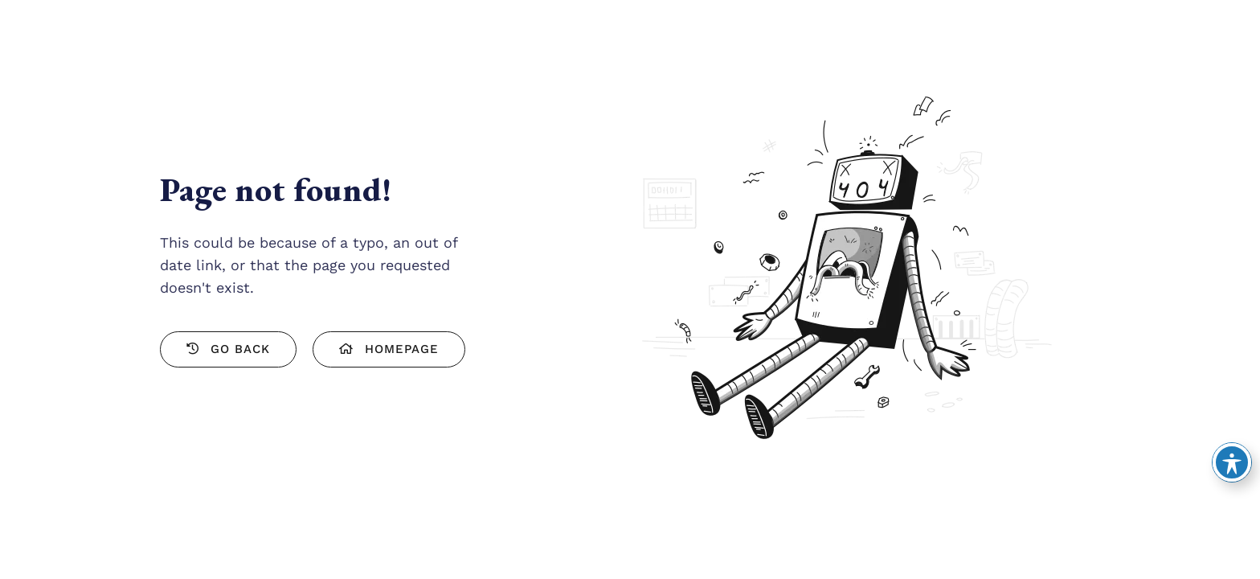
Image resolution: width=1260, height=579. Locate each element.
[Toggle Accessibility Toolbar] (1232, 462)
